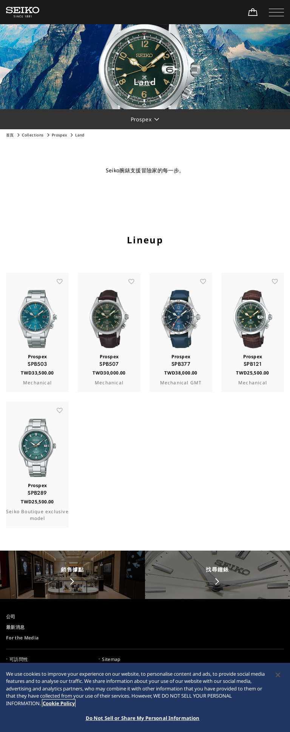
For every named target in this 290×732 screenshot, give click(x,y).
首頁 (10, 135)
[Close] (278, 675)
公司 (10, 616)
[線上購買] (252, 12)
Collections (32, 135)
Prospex (59, 135)
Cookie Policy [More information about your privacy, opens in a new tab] (59, 703)
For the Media (22, 638)
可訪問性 (18, 659)
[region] (145, 697)
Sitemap (111, 659)
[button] (276, 12)
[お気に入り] (59, 297)
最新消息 (15, 627)
